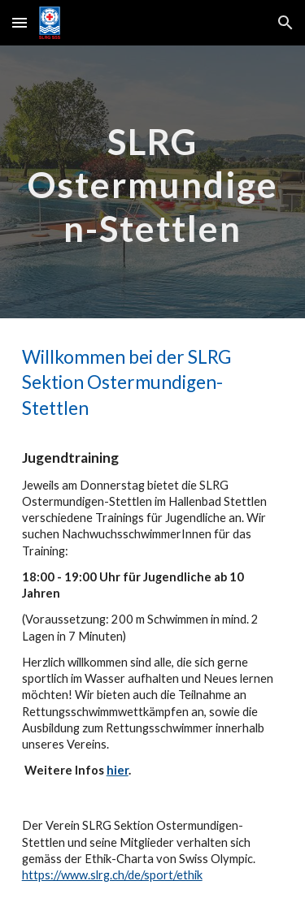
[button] (19, 22)
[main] (152, 181)
